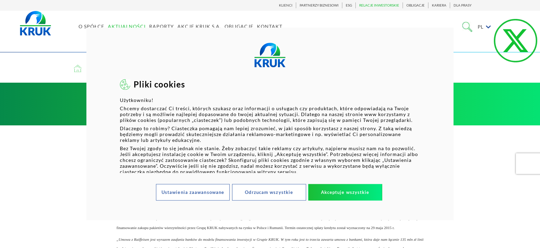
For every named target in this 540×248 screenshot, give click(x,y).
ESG (349, 5)
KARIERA (439, 5)
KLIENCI (285, 5)
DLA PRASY (462, 5)
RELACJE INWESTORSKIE (379, 5)
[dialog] (270, 124)
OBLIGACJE (415, 5)
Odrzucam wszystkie (269, 192)
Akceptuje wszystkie (345, 192)
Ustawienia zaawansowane (193, 192)
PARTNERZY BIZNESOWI (319, 5)
